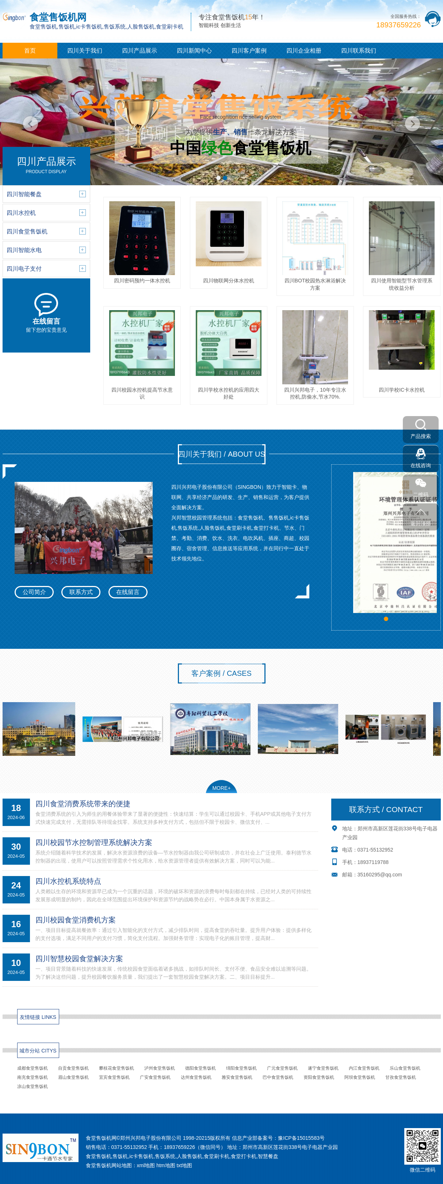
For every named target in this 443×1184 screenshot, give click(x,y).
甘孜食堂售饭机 (400, 1077)
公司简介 (34, 592)
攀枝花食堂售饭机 (116, 1068)
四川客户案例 (249, 50)
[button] (218, 178)
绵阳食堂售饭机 (241, 1068)
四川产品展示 (139, 50)
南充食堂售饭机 (32, 1077)
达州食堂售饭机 (196, 1077)
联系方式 (81, 592)
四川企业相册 (303, 50)
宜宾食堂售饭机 (114, 1077)
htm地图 (165, 1165)
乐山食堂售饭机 (405, 1068)
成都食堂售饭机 (32, 1068)
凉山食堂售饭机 (32, 1086)
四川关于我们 (84, 50)
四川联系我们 (358, 50)
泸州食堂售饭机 (159, 1068)
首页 (30, 50)
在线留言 (128, 592)
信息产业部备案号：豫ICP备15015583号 (278, 1138)
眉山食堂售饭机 (73, 1077)
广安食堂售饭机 (155, 1077)
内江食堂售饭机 (364, 1068)
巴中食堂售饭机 (278, 1077)
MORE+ (221, 788)
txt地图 (184, 1165)
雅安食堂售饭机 (237, 1077)
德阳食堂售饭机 (200, 1068)
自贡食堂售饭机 (73, 1068)
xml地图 (146, 1165)
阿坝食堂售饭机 (359, 1077)
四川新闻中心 (194, 50)
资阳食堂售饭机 (318, 1077)
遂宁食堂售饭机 (323, 1068)
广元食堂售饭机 (282, 1068)
